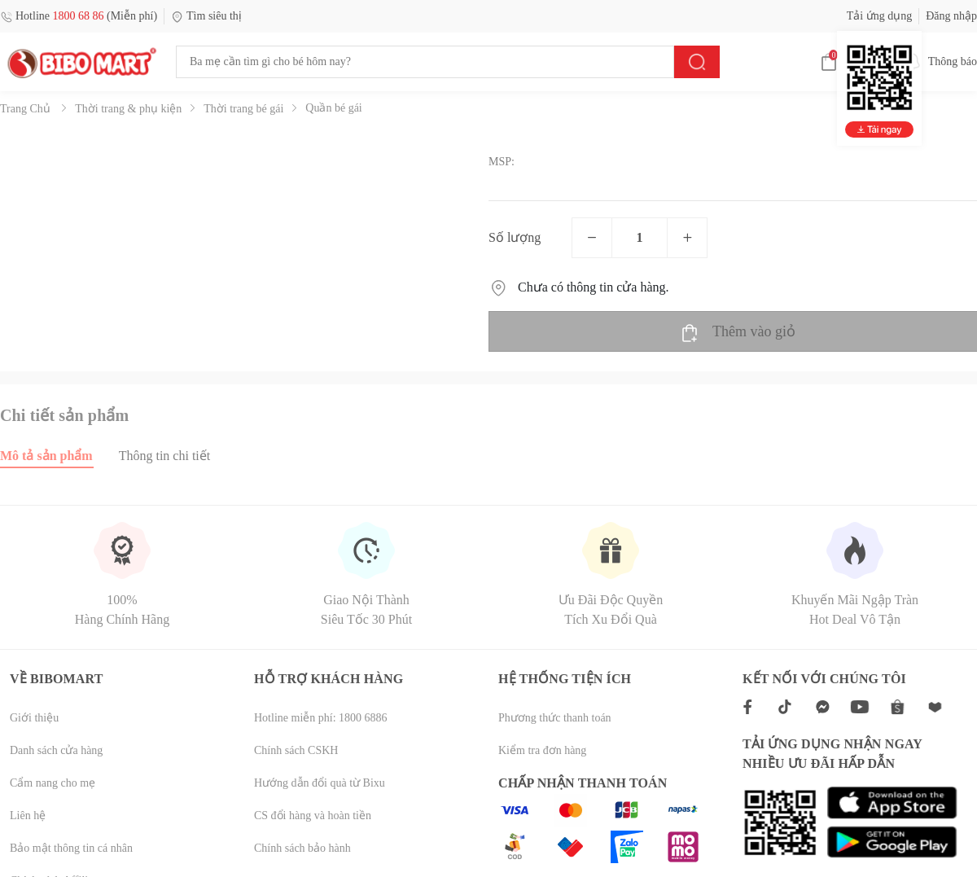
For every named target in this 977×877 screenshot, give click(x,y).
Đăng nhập (951, 16)
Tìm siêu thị (206, 16)
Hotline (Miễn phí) (78, 16)
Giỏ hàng (853, 61)
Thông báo (939, 61)
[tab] (59, 456)
